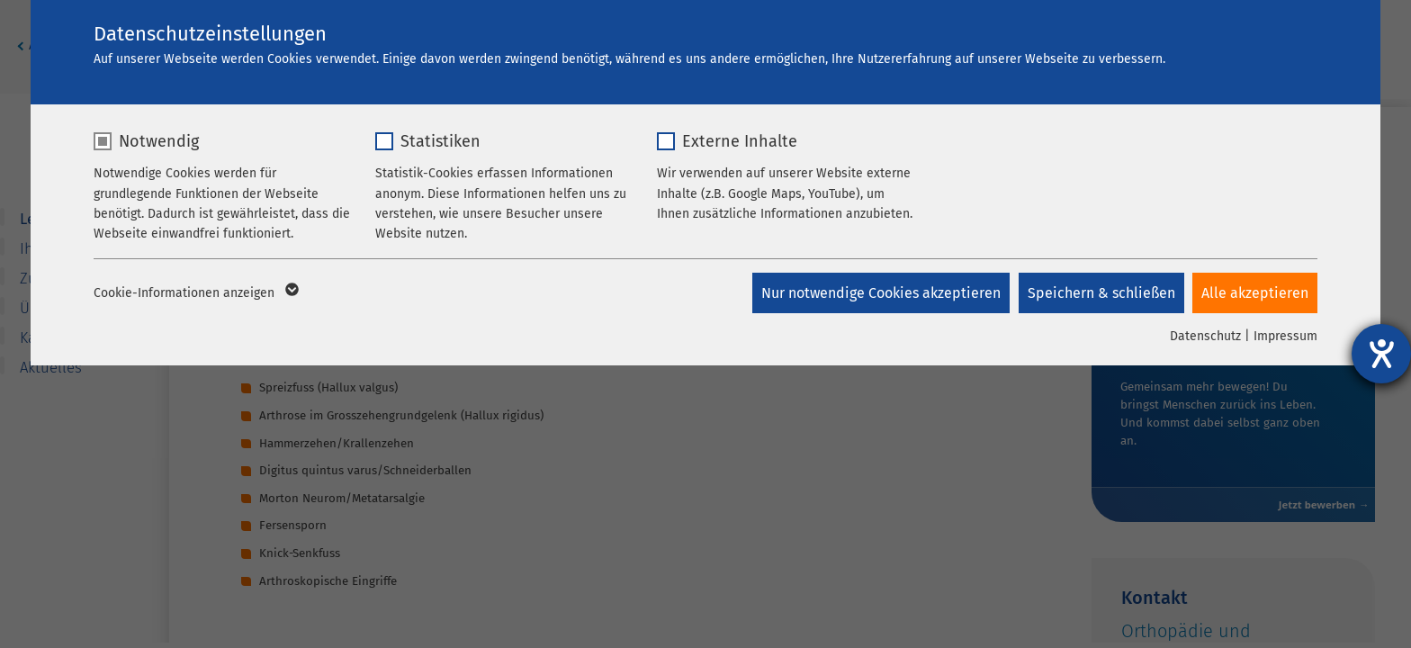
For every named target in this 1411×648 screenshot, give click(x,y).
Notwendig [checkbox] (159, 141)
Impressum (1285, 336)
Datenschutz (1205, 336)
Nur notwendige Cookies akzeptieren (880, 293)
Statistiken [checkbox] (440, 141)
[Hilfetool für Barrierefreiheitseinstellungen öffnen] (1381, 353)
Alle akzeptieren (1254, 293)
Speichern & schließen (1100, 293)
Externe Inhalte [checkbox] (739, 141)
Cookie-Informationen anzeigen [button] (195, 293)
